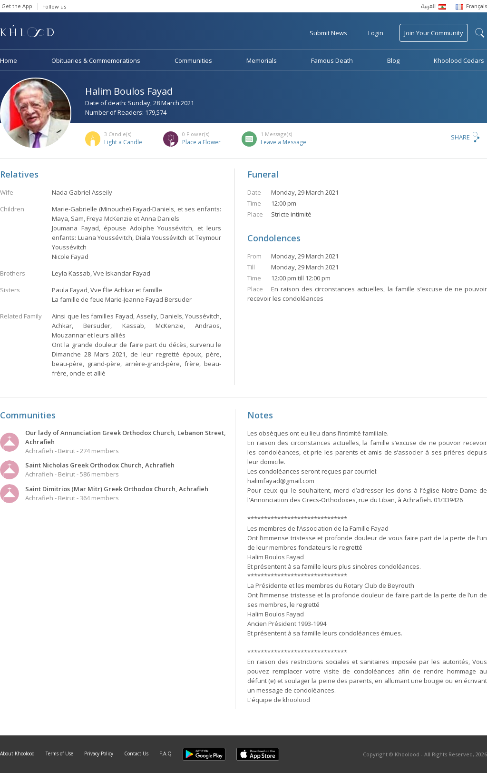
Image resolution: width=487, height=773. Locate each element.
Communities (193, 60)
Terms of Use (59, 753)
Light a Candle (123, 142)
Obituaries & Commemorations (95, 60)
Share (460, 137)
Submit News (328, 33)
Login (375, 33)
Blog (393, 60)
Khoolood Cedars (459, 60)
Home (8, 60)
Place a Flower (201, 142)
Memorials (261, 60)
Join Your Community (433, 33)
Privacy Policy (98, 753)
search (480, 33)
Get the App (16, 6)
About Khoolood (17, 753)
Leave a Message (283, 142)
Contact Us (136, 753)
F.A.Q (165, 753)
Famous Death (332, 60)
